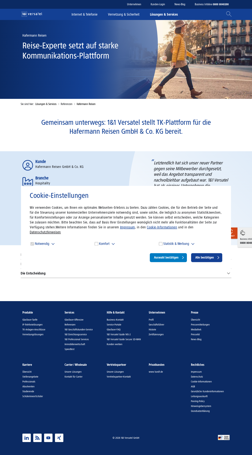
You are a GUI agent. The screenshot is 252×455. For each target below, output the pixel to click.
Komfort (104, 244)
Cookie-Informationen (162, 227)
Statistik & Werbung (176, 244)
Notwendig (42, 244)
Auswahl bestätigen (166, 257)
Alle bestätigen (204, 257)
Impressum (127, 227)
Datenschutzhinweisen (45, 232)
